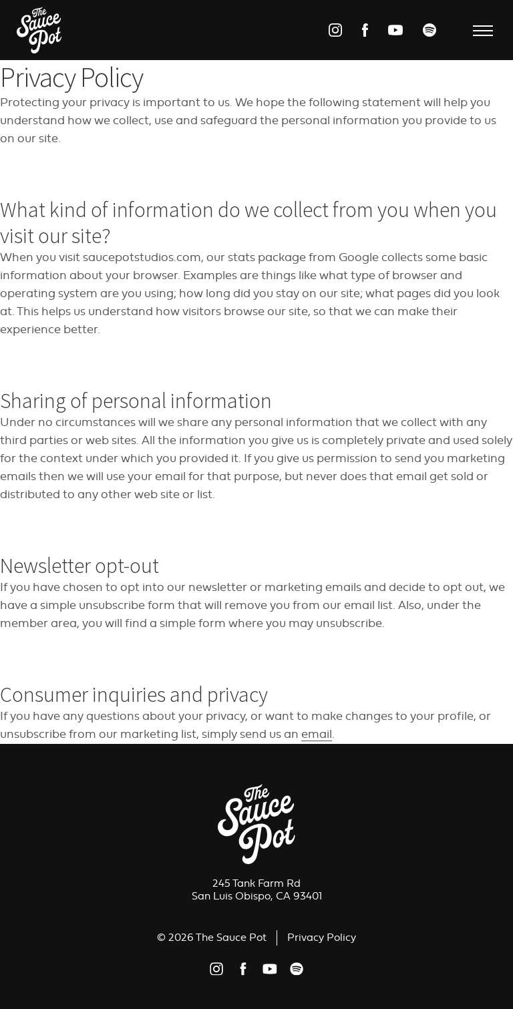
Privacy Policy (321, 937)
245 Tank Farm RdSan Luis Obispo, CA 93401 (257, 889)
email (316, 735)
